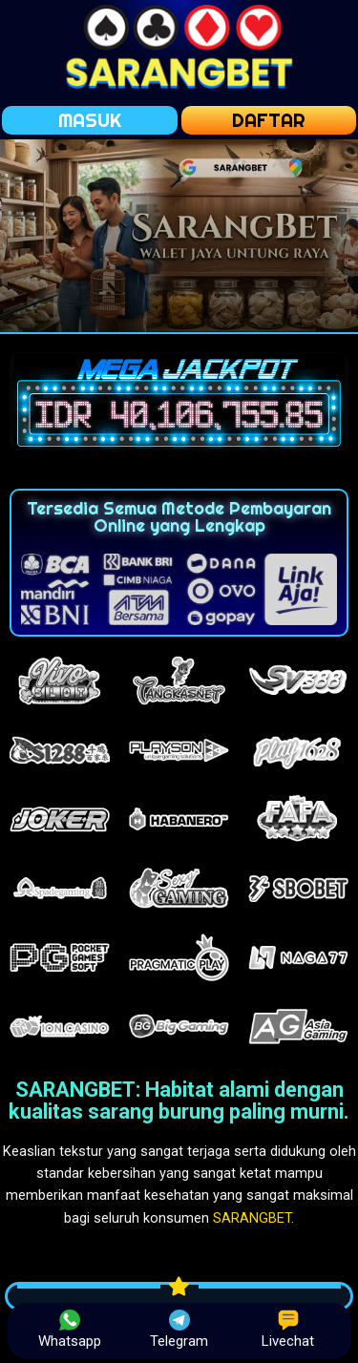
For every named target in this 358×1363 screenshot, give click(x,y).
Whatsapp (69, 1330)
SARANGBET (252, 1218)
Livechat (288, 1330)
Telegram (179, 1330)
